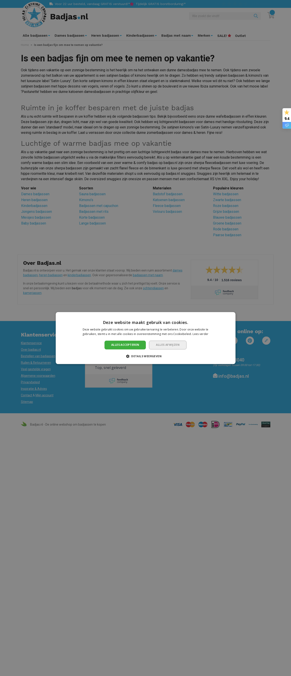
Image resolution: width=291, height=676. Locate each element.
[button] (145, 356)
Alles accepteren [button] (125, 345)
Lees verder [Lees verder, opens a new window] (200, 334)
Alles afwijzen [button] (168, 345)
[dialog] (145, 338)
